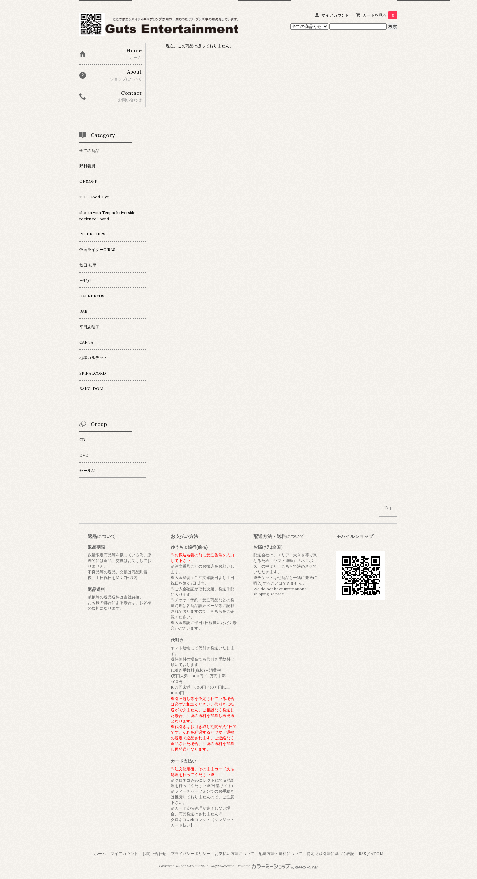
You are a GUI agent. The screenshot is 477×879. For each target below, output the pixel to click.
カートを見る (380, 15)
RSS (362, 853)
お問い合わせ (154, 853)
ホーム (100, 853)
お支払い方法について (234, 853)
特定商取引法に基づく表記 (330, 853)
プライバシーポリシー (190, 853)
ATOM (377, 853)
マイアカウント (335, 15)
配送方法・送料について (280, 853)
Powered (278, 866)
